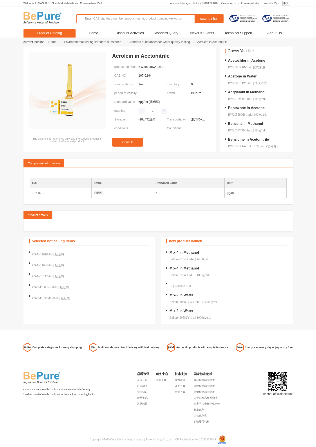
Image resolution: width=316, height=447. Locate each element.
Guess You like (241, 51)
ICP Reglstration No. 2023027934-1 (195, 439)
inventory (173, 84)
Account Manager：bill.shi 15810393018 (194, 3)
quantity (119, 110)
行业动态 (142, 386)
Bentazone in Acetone (246, 108)
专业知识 (142, 391)
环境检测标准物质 (204, 386)
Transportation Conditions (177, 124)
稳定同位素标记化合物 (207, 403)
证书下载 (180, 386)
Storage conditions (121, 124)
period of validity (125, 93)
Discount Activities (130, 33)
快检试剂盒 (200, 415)
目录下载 (180, 391)
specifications (123, 84)
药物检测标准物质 (204, 391)
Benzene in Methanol (245, 124)
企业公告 (142, 380)
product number (125, 66)
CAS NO (120, 75)
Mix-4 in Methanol (184, 252)
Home (93, 33)
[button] (142, 111)
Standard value (124, 102)
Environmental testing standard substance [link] (92, 42)
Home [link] (52, 42)
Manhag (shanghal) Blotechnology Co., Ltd (147, 439)
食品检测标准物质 (204, 380)
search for (208, 18)
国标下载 (161, 380)
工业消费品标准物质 (205, 397)
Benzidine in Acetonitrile (248, 139)
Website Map (271, 3)
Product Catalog (49, 33)
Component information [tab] (44, 163)
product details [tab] (38, 215)
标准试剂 (199, 409)
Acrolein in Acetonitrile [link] (212, 42)
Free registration (250, 3)
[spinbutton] (153, 111)
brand (171, 93)
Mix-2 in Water (181, 295)
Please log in (228, 3)
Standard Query (165, 33)
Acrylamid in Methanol (247, 92)
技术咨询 (180, 380)
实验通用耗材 (201, 421)
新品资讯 (142, 397)
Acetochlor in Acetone (246, 60)
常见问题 (142, 403)
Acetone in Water (242, 76)
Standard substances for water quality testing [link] (159, 42)
